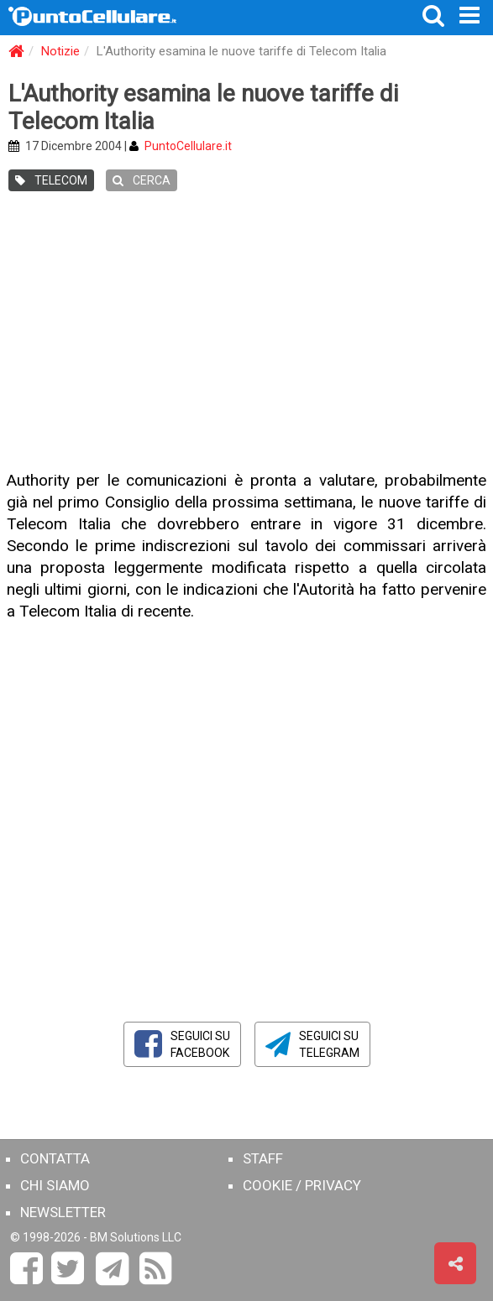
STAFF (263, 1158)
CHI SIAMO (55, 1185)
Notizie (60, 51)
